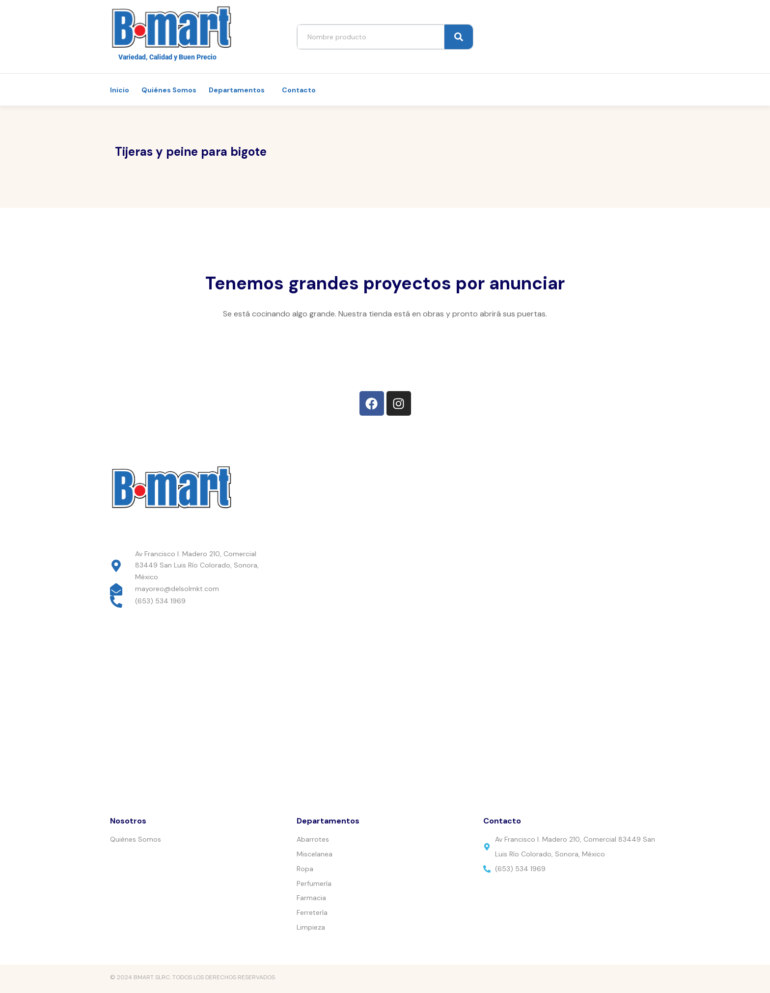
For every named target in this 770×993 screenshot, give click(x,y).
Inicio (119, 89)
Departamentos (237, 89)
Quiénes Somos (168, 89)
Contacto (299, 89)
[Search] (458, 37)
